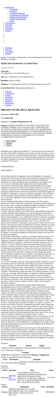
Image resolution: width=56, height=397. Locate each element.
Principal (8, 91)
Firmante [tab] (9, 143)
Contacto (8, 105)
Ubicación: (5, 71)
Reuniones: (5, 80)
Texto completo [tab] (11, 141)
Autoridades (13, 9)
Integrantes (9, 97)
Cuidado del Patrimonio (17, 19)
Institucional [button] (9, 7)
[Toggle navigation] (2, 4)
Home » (4, 57)
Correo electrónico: (8, 88)
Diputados (8, 25)
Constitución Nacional (17, 13)
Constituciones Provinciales (19, 15)
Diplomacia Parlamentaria (18, 17)
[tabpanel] (28, 245)
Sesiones (8, 31)
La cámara (13, 11)
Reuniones (8, 101)
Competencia (9, 93)
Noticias (8, 95)
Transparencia (10, 23)
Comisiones (9, 29)
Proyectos (8, 27)
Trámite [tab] (8, 145)
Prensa (11, 21)
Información (9, 103)
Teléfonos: (4, 84)
